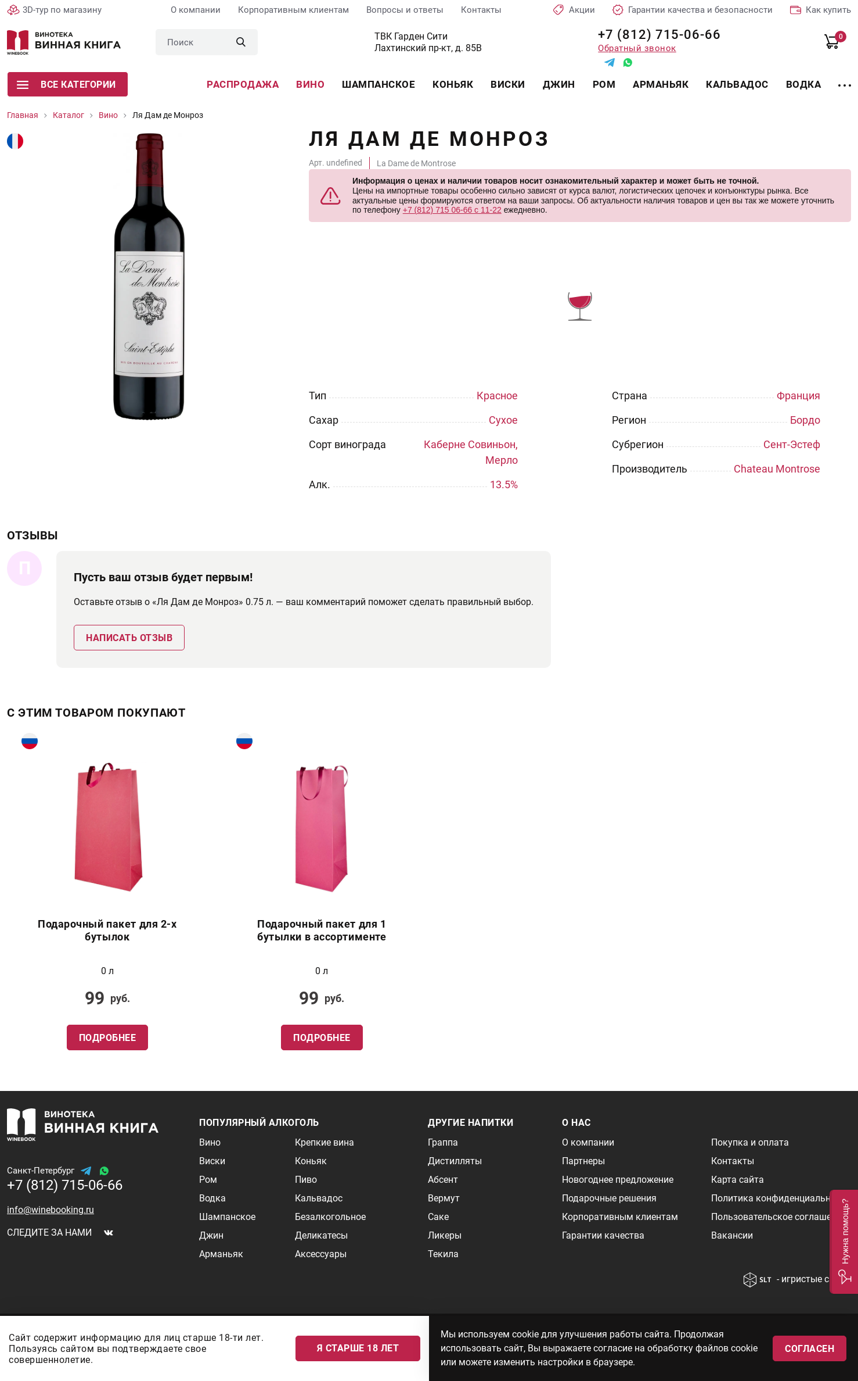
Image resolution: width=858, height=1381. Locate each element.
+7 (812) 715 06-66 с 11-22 (452, 209)
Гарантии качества (603, 1235)
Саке (438, 1216)
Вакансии (732, 1235)
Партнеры (583, 1161)
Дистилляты (455, 1161)
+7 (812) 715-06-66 (655, 34)
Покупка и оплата (750, 1142)
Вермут (444, 1198)
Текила (443, 1254)
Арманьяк (660, 84)
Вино (310, 84)
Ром (604, 84)
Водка (803, 84)
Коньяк (452, 84)
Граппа (443, 1142)
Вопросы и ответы (405, 10)
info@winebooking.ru (50, 1209)
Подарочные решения (609, 1198)
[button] (844, 1242)
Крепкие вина (324, 1142)
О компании (196, 10)
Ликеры (445, 1235)
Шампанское (378, 84)
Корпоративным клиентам (293, 10)
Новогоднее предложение (617, 1179)
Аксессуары (321, 1254)
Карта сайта (737, 1179)
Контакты (481, 10)
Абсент (443, 1179)
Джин (559, 84)
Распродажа (243, 84)
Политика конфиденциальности (780, 1198)
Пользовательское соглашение (778, 1216)
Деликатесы (321, 1235)
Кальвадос (737, 84)
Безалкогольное (330, 1216)
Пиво (306, 1179)
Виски (508, 84)
